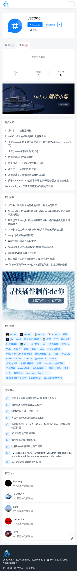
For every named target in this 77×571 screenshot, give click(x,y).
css (47, 373)
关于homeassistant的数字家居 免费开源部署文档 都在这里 (38, 180)
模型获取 (18, 373)
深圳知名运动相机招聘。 (24, 439)
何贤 (15, 532)
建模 (26, 349)
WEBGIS (66, 353)
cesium (39, 334)
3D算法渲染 (35, 378)
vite (44, 344)
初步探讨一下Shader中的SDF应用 (26, 163)
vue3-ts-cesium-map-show (19, 353)
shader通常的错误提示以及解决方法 (27, 174)
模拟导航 (59, 363)
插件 (56, 353)
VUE (8, 349)
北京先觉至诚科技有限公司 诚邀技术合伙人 (34, 398)
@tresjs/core (41, 358)
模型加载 (65, 339)
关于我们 (7, 568)
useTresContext (14, 358)
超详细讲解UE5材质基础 (21, 157)
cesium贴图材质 (42, 353)
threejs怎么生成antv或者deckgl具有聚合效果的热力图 (36, 229)
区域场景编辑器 (31, 339)
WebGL (25, 334)
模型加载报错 (27, 363)
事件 (59, 368)
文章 (23, 45)
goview (28, 358)
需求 (66, 368)
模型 (47, 339)
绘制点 (17, 349)
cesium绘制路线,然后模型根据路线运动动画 (30, 247)
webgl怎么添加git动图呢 (20, 235)
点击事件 (54, 344)
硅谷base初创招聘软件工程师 (27, 446)
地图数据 (35, 344)
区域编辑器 (11, 344)
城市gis (65, 344)
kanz (15, 507)
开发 (8, 373)
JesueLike (18, 519)
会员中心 (30, 568)
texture (53, 358)
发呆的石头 (19, 494)
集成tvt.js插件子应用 (16, 378)
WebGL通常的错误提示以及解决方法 (27, 136)
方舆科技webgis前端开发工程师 (28, 417)
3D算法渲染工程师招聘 (24, 433)
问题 (9, 45)
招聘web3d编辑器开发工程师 (27, 404)
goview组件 (23, 368)
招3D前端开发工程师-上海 (25, 411)
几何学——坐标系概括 (19, 130)
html (40, 373)
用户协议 (19, 568)
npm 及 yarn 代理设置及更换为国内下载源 (31, 186)
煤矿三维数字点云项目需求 (22, 241)
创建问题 (50, 25)
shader (11, 334)
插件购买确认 (39, 368)
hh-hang (17, 481)
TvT (56, 339)
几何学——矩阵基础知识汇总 (23, 151)
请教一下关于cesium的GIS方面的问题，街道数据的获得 (38, 264)
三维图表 (10, 368)
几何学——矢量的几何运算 (22, 169)
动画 (51, 368)
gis (9, 339)
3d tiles (47, 363)
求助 (39, 363)
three (34, 349)
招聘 (65, 334)
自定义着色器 (53, 349)
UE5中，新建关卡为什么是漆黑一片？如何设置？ (33, 205)
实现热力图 (11, 363)
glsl (24, 344)
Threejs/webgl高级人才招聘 (22, 253)
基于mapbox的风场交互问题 (26, 462)
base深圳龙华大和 (53, 378)
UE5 (42, 349)
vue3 (18, 339)
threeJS (54, 334)
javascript (30, 373)
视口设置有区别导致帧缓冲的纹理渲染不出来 (31, 258)
